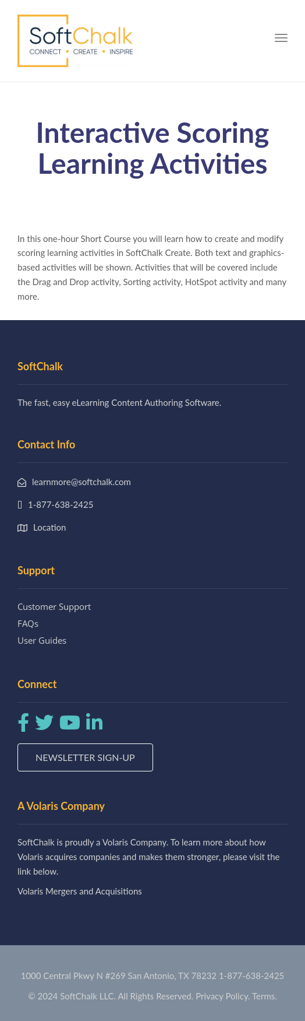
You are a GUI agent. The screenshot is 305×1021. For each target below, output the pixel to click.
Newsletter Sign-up (85, 757)
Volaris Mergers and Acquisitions (79, 891)
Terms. (264, 996)
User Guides (41, 640)
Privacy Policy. (223, 996)
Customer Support (54, 606)
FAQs (27, 623)
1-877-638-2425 (251, 975)
